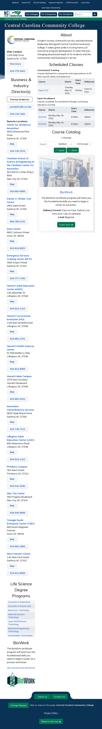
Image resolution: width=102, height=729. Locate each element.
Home (7, 19)
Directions (15, 63)
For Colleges (32, 14)
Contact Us (59, 696)
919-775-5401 (17, 71)
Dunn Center (14, 228)
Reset (74, 150)
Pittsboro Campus (17, 466)
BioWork (15, 3)
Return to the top (51, 721)
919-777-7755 (17, 278)
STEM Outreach (72, 3)
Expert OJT (44, 90)
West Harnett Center (19, 553)
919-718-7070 (17, 151)
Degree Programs (56, 3)
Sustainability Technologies (20, 635)
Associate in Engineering (19, 602)
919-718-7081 (17, 114)
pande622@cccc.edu (20, 106)
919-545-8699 (17, 512)
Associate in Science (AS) (19, 606)
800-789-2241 (17, 221)
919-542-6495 (17, 486)
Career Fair (26, 3)
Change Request (18, 705)
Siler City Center (16, 493)
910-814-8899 (17, 573)
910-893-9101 (17, 399)
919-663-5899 (17, 191)
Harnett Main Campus (19, 376)
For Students (65, 14)
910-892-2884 (17, 546)
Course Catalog (39, 3)
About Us (42, 696)
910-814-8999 (17, 369)
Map (12, 144)
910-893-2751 (17, 338)
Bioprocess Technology (18, 610)
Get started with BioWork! (21, 667)
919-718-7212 (17, 429)
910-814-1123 (17, 308)
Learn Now (85, 3)
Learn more (66, 224)
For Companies (48, 14)
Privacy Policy (51, 713)
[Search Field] (83, 14)
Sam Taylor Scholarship (51, 8)
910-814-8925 (17, 248)
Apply (62, 150)
